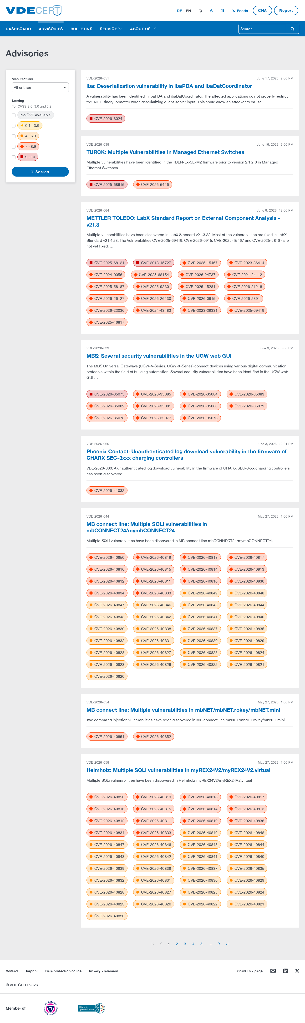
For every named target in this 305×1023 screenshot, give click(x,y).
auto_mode (222, 11)
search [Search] (292, 29)
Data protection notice (63, 971)
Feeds (242, 10)
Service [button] (108, 28)
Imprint (31, 971)
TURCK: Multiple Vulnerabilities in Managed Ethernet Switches (165, 152)
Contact (12, 971)
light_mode (201, 11)
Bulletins (81, 28)
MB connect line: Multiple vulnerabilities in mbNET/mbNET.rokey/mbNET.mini (183, 710)
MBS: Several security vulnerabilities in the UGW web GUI (158, 356)
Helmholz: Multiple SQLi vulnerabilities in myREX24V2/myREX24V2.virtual (178, 770)
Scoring (18, 101)
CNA (262, 10)
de (179, 10)
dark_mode (211, 11)
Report (286, 10)
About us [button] (140, 28)
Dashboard (18, 28)
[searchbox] (262, 29)
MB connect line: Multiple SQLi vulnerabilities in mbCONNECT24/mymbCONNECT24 (146, 527)
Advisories (51, 28)
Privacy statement (103, 971)
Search (41, 171)
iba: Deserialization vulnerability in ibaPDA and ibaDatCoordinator (169, 86)
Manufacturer (22, 79)
